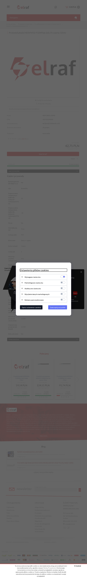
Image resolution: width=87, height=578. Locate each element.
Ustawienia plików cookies (34, 270)
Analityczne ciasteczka (33, 288)
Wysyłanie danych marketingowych (37, 294)
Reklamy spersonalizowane (34, 300)
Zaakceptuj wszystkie (57, 307)
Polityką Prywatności (49, 568)
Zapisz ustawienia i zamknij (31, 307)
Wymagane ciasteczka (32, 277)
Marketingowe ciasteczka (34, 283)
